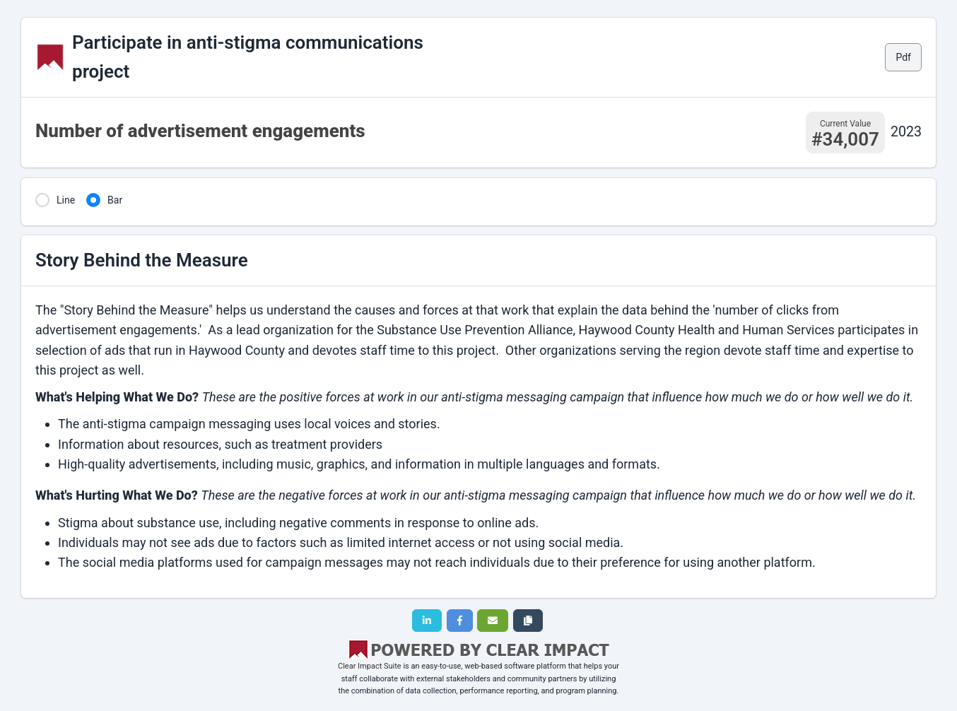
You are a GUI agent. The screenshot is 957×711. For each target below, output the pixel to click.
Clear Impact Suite (369, 666)
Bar (114, 200)
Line (66, 200)
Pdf (903, 57)
